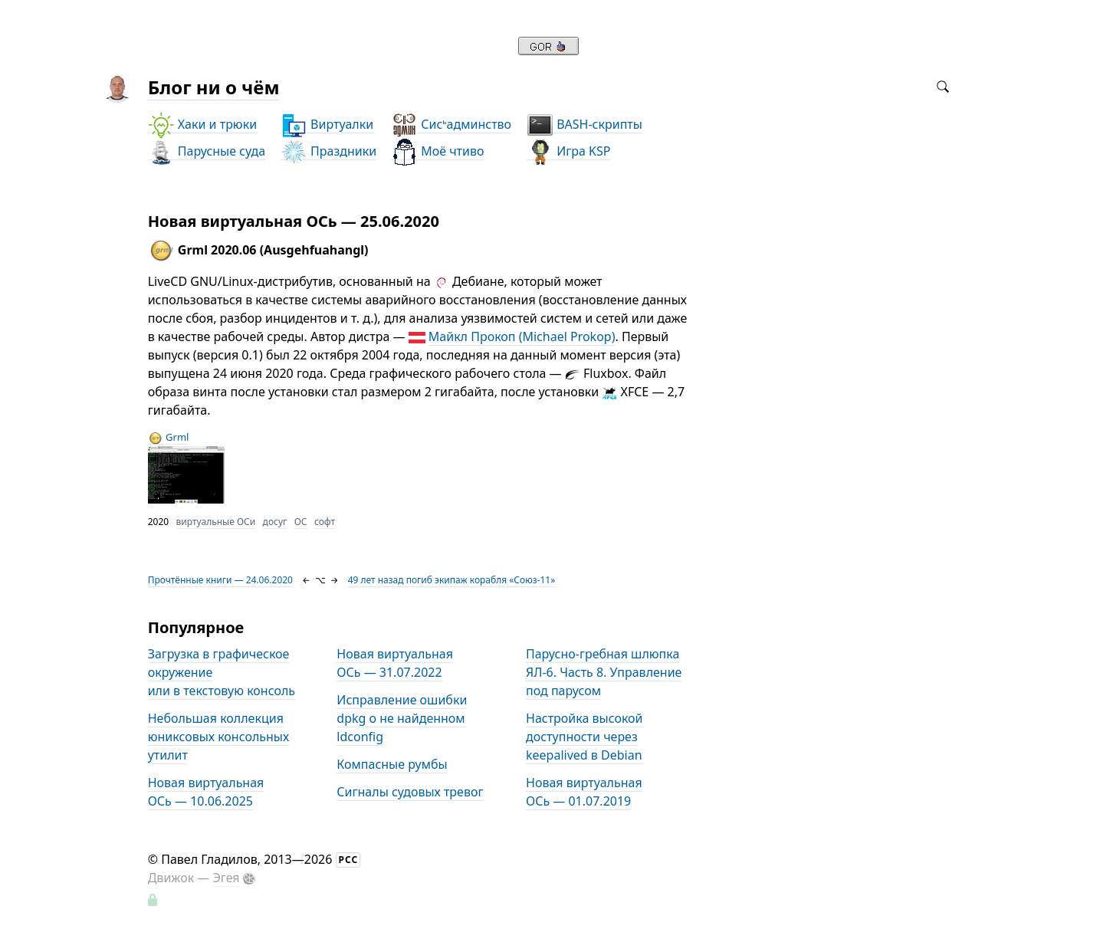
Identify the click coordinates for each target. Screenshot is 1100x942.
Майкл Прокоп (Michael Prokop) (522, 336)
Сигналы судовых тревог (410, 791)
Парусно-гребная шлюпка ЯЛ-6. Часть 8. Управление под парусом (603, 672)
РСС (349, 859)
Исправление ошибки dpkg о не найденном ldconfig (402, 718)
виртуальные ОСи (216, 521)
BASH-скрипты (584, 124)
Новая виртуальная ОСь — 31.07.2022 (395, 663)
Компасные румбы (392, 764)
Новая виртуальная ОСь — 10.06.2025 (206, 791)
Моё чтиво (437, 151)
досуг (275, 521)
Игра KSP (568, 151)
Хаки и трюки (202, 124)
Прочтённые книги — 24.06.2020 (220, 579)
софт (324, 521)
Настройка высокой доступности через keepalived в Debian (584, 736)
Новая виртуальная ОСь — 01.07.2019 (584, 791)
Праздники (328, 151)
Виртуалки (327, 124)
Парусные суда (206, 151)
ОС (300, 521)
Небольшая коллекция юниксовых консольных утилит (218, 736)
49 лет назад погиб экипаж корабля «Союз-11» (452, 579)
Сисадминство (451, 124)
